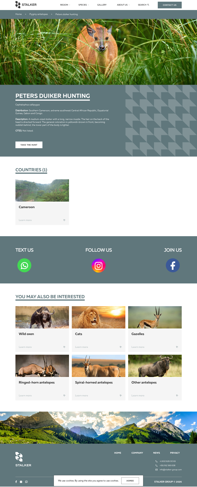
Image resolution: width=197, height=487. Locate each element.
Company (136, 453)
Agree (130, 481)
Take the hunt (29, 145)
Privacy (175, 453)
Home (18, 14)
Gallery (103, 5)
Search (142, 5)
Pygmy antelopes (38, 14)
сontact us (170, 5)
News (156, 453)
